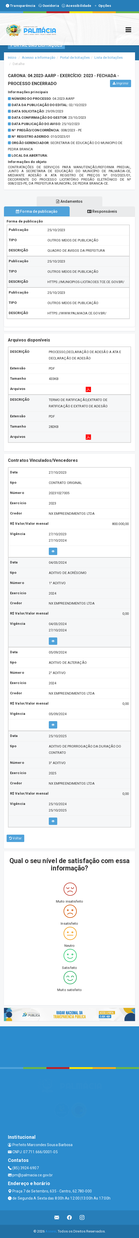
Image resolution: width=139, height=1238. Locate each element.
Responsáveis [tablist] (102, 211)
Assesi (50, 1231)
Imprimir (120, 83)
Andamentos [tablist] (69, 201)
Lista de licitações (108, 58)
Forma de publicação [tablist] (36, 211)
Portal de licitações (75, 58)
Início (12, 58)
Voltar (15, 838)
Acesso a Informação (38, 58)
